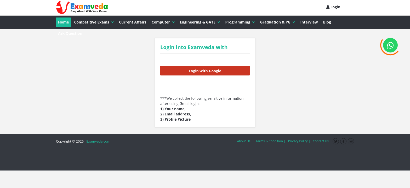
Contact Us (321, 141)
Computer (163, 22)
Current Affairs (132, 22)
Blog (327, 22)
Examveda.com (97, 141)
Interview (309, 22)
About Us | (245, 141)
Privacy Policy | (299, 141)
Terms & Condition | (270, 141)
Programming (240, 22)
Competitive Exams (94, 22)
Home (63, 22)
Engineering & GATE (200, 22)
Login (333, 6)
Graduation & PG (277, 22)
